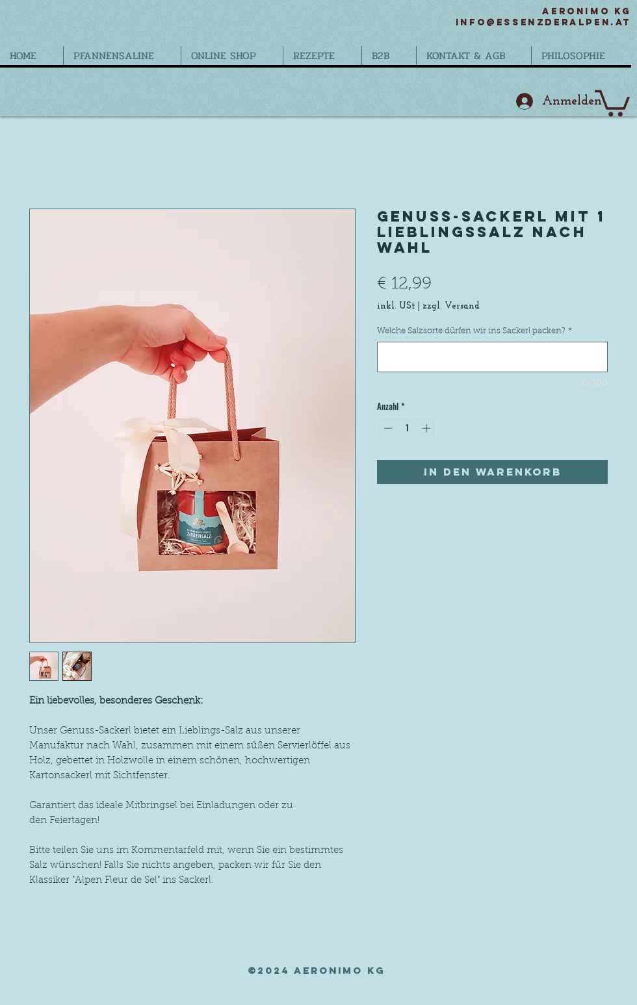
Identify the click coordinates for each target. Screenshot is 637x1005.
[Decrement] (387, 428)
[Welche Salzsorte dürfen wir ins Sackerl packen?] (492, 357)
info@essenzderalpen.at (543, 22)
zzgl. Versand (451, 306)
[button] (612, 101)
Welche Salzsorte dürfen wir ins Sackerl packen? (474, 331)
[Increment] (428, 428)
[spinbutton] (407, 428)
